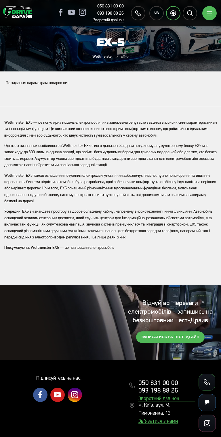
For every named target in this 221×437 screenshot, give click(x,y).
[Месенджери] (207, 402)
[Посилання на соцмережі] (207, 423)
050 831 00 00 (110, 6)
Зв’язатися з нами (158, 421)
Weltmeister (102, 57)
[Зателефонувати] (207, 382)
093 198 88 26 (110, 13)
